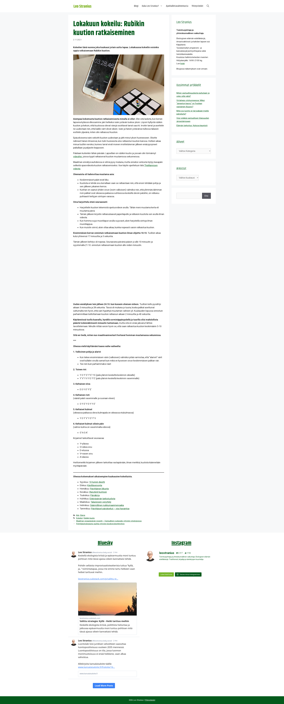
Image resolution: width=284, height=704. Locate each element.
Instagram (181, 543)
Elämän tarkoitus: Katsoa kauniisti (192, 125)
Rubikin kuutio (89, 518)
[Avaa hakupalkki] (208, 6)
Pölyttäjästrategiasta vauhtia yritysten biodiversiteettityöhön (100, 524)
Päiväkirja (95, 495)
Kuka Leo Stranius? (153, 6)
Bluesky (105, 543)
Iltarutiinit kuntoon (98, 492)
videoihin (77, 156)
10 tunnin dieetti (97, 482)
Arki (77, 515)
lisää (182, 63)
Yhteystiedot (197, 6)
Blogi (136, 6)
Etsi (206, 195)
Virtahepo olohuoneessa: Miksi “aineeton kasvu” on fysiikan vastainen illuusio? (190, 103)
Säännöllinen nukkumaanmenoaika (107, 505)
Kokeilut (79, 518)
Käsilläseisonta (94, 485)
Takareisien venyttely (101, 502)
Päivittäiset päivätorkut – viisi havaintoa (110, 508)
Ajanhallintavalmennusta (177, 6)
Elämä (82, 515)
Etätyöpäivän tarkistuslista (102, 498)
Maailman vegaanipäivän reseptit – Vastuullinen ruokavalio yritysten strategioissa (109, 521)
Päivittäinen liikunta (99, 488)
